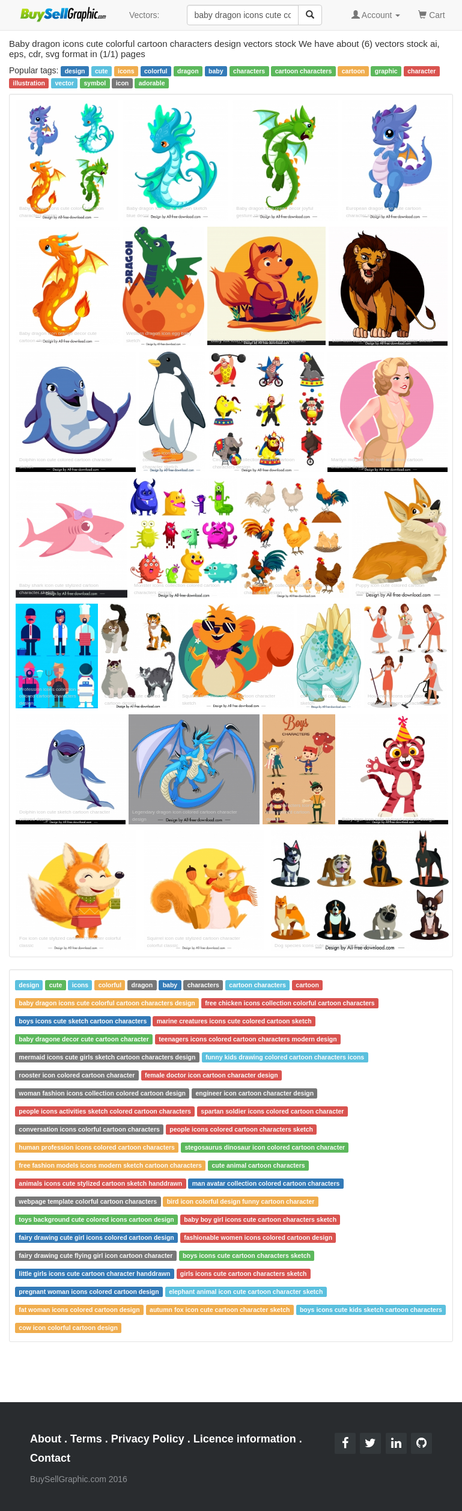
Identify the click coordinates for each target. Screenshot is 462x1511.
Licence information (244, 1439)
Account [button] (376, 15)
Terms (86, 1439)
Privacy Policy (147, 1439)
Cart (431, 14)
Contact (50, 1458)
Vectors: (144, 15)
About (45, 1439)
